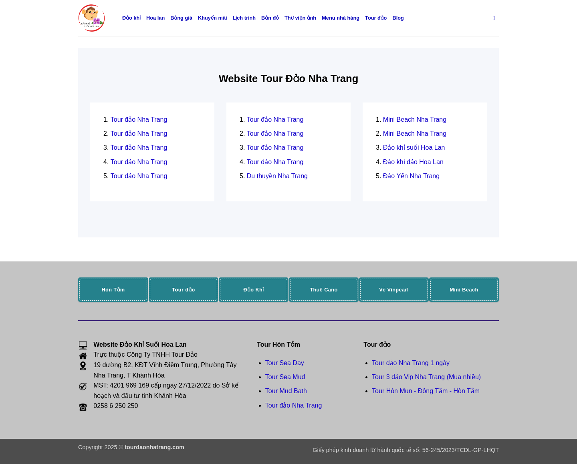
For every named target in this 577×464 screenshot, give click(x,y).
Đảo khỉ (131, 18)
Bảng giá (181, 18)
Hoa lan (155, 18)
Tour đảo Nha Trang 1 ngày (411, 363)
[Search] (496, 18)
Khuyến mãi (212, 18)
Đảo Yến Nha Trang (411, 176)
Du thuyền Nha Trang (277, 176)
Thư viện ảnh (300, 18)
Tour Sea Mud (285, 377)
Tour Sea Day (284, 363)
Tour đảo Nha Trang (139, 119)
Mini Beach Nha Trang (414, 119)
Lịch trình (244, 18)
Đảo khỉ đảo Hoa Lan (413, 162)
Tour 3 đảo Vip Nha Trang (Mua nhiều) (426, 377)
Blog (397, 18)
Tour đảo (376, 18)
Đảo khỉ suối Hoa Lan (414, 147)
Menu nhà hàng (340, 18)
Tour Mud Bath (286, 391)
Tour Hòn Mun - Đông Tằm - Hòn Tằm (426, 391)
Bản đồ (270, 18)
